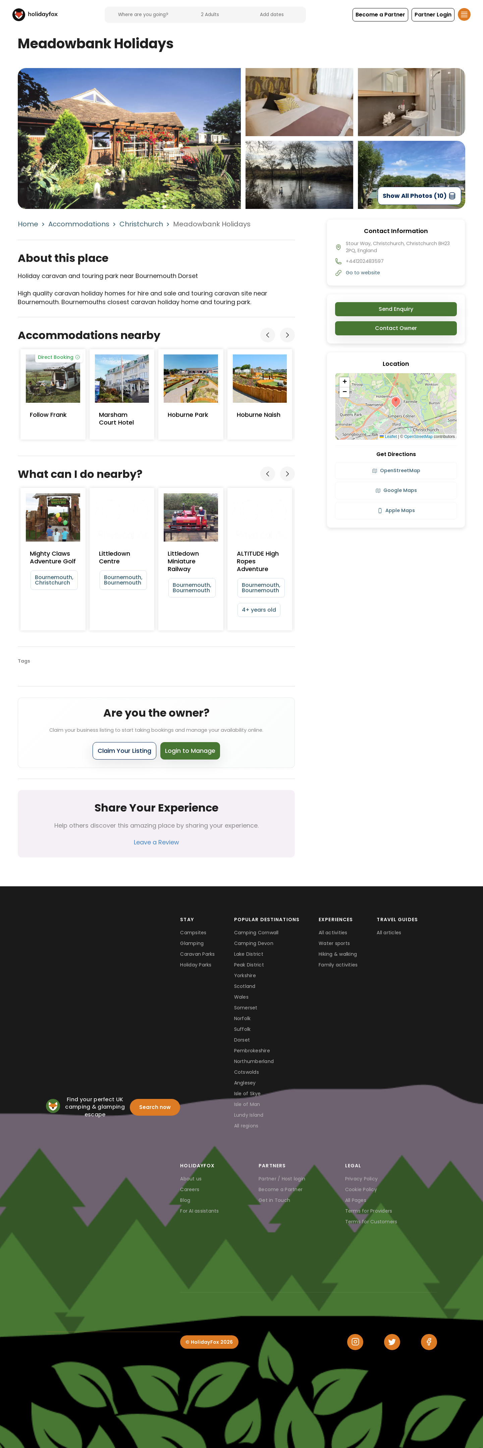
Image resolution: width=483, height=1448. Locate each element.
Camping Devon (253, 943)
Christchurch (141, 224)
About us (191, 1178)
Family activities (338, 964)
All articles (389, 932)
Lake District (248, 954)
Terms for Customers (371, 1221)
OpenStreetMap (418, 436)
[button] (380, 14)
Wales (241, 997)
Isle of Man (247, 1104)
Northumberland (254, 1061)
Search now (155, 1107)
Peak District (249, 964)
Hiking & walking (338, 954)
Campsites (193, 932)
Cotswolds (246, 1072)
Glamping (192, 943)
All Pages (355, 1200)
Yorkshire (245, 975)
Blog (185, 1200)
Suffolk (242, 1029)
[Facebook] (429, 1342)
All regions (246, 1125)
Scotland (245, 986)
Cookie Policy (361, 1189)
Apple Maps (396, 510)
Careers (189, 1189)
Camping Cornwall (256, 932)
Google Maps (396, 490)
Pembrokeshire (252, 1050)
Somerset (246, 1007)
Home (28, 224)
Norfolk (242, 1018)
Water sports (334, 943)
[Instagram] (355, 1342)
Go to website (363, 272)
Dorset (242, 1040)
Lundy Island (249, 1115)
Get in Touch (274, 1200)
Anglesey (245, 1082)
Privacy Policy (361, 1178)
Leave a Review (156, 842)
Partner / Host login (282, 1178)
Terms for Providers (368, 1211)
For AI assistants (199, 1211)
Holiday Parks (195, 964)
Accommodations (78, 224)
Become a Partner (281, 1189)
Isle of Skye (247, 1093)
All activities (333, 932)
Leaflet (388, 436)
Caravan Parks (197, 954)
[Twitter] (392, 1342)
